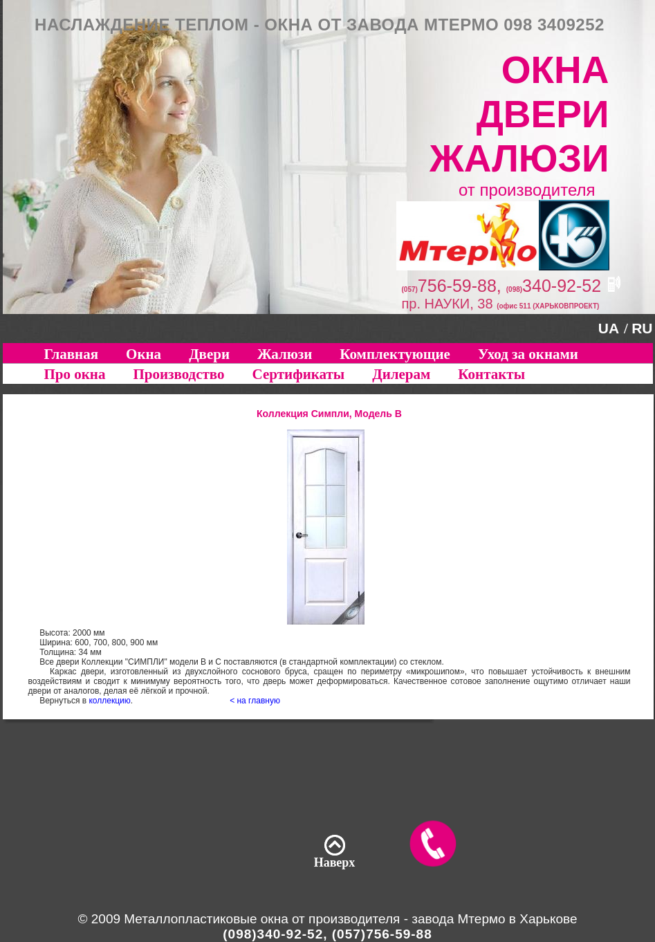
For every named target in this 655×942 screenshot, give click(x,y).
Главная (71, 354)
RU (641, 328)
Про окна (75, 374)
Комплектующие (395, 354)
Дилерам (401, 374)
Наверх (335, 862)
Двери (209, 354)
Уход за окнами (528, 354)
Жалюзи (284, 354)
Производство (178, 374)
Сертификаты (298, 374)
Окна (143, 354)
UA (608, 328)
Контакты (491, 374)
